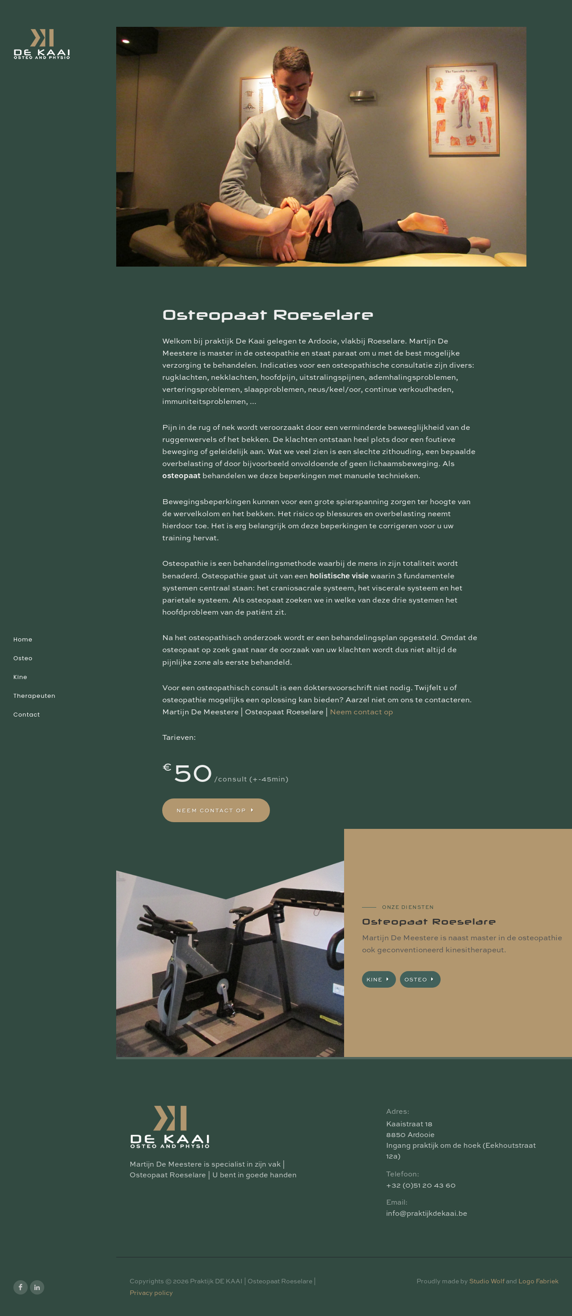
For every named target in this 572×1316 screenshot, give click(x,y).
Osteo (420, 979)
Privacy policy (151, 1292)
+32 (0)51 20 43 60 (421, 1185)
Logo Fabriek (538, 1281)
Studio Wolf (487, 1281)
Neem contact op (361, 711)
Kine (378, 979)
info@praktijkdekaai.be (426, 1213)
